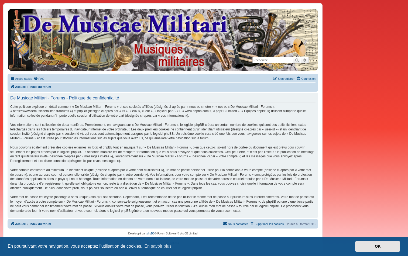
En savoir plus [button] (158, 246)
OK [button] (378, 246)
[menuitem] (39, 78)
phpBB (150, 233)
